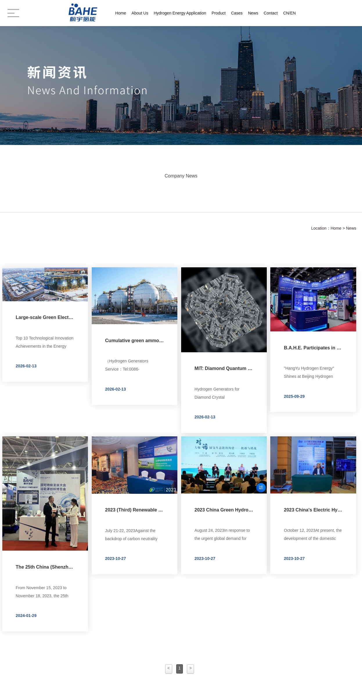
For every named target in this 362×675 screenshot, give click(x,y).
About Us (140, 13)
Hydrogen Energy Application (180, 13)
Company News (181, 174)
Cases (237, 13)
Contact (271, 13)
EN (293, 13)
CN (286, 13)
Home (120, 13)
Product (219, 13)
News (253, 13)
